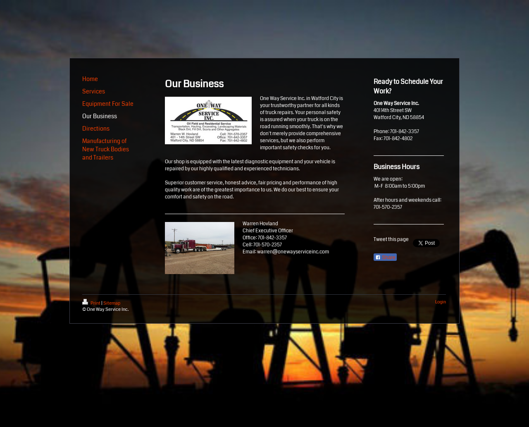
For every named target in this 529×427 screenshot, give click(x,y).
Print (91, 303)
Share (385, 257)
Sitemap (111, 303)
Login (440, 302)
